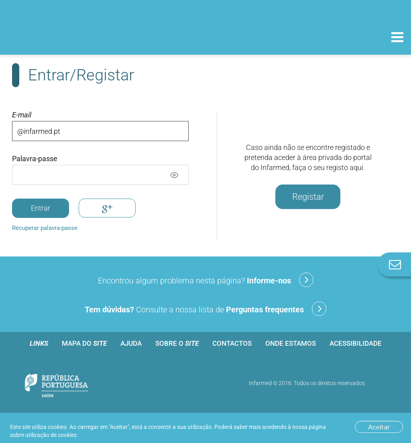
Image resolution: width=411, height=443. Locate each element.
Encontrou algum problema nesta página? (205, 280)
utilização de (51, 435)
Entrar (40, 208)
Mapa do (84, 343)
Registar (308, 197)
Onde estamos (290, 343)
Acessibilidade (356, 343)
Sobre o (177, 343)
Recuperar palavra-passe (44, 228)
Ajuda (131, 343)
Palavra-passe (34, 159)
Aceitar (379, 427)
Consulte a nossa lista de (205, 308)
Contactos (232, 343)
